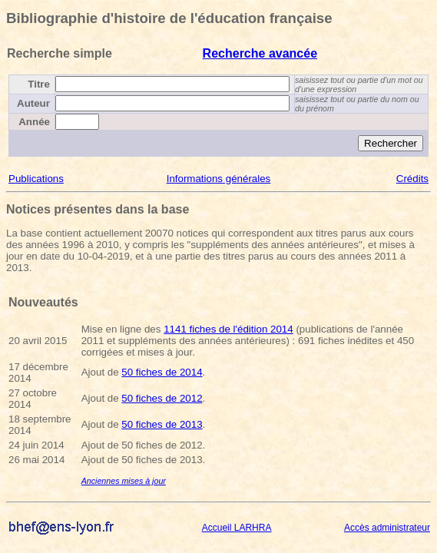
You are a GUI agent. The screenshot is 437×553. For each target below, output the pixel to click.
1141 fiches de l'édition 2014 (228, 329)
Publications (36, 178)
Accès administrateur (387, 527)
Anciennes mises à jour (123, 480)
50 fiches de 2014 (161, 372)
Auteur (33, 103)
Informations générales (219, 178)
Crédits (412, 178)
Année (34, 121)
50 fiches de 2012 (161, 398)
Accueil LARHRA (237, 527)
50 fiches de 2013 (161, 424)
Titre (39, 84)
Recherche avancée (260, 53)
